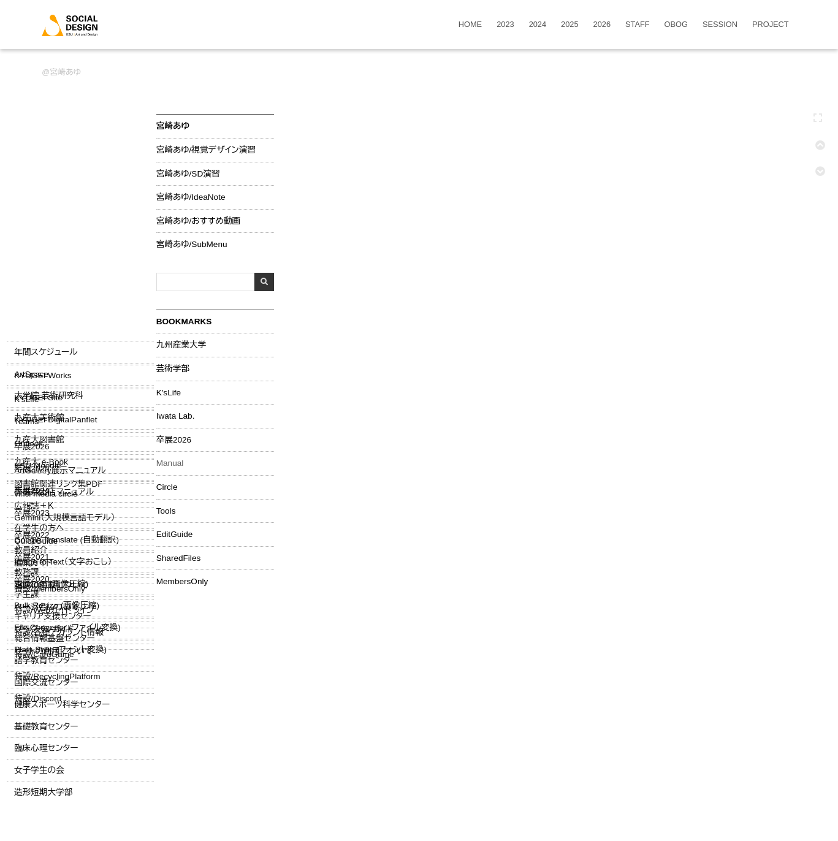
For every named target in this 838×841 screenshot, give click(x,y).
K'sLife (166, 391)
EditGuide (172, 533)
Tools (164, 509)
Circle (165, 486)
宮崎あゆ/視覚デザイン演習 (204, 149)
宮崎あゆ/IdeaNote (189, 196)
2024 (537, 25)
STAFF (637, 25)
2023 (505, 25)
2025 (569, 25)
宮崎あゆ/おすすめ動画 (196, 219)
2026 (602, 25)
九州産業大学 (179, 344)
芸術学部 (171, 367)
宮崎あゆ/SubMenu (190, 243)
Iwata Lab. (173, 415)
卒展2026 (171, 438)
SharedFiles (176, 556)
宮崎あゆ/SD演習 (186, 172)
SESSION (720, 25)
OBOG (676, 25)
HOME (470, 25)
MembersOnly (180, 580)
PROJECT (770, 25)
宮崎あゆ (65, 72)
